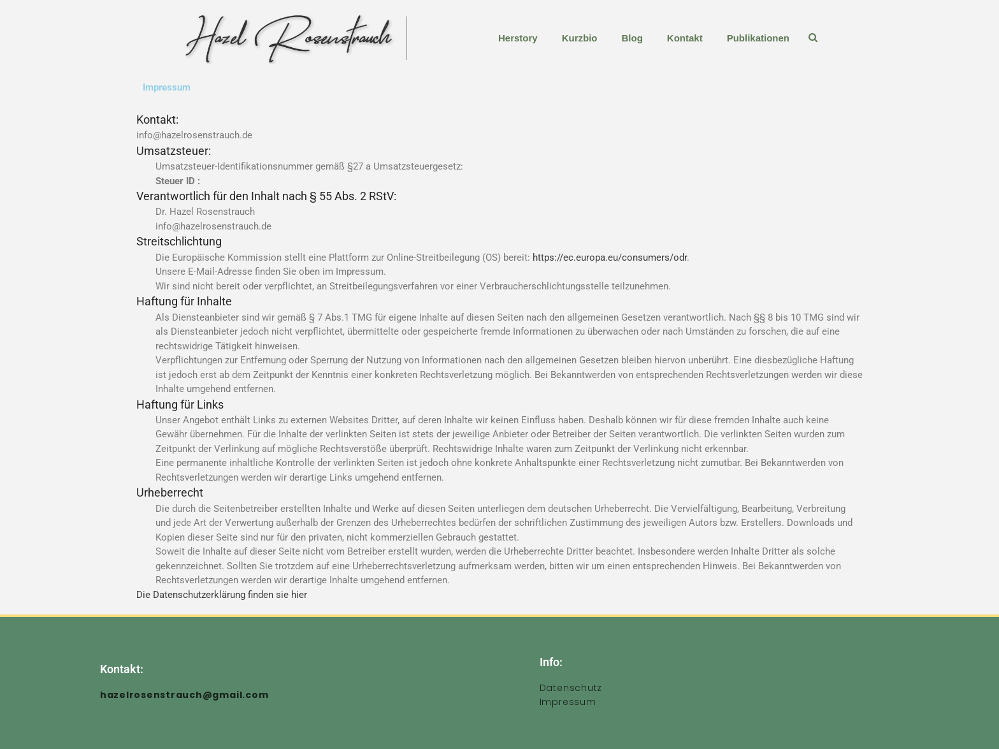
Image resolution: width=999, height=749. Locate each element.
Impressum (568, 701)
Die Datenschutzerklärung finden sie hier (221, 594)
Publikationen (758, 38)
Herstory (518, 38)
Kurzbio (580, 38)
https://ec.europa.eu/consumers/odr (610, 257)
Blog (631, 38)
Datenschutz (571, 687)
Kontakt (685, 38)
